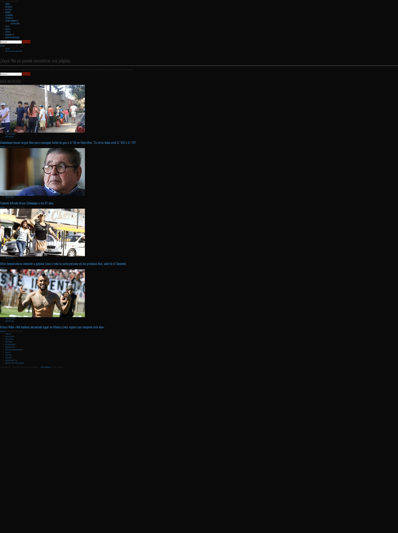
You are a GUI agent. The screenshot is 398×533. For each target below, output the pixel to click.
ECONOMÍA (9, 15)
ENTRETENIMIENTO (11, 20)
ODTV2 (7, 29)
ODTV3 (7, 31)
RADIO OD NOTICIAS (12, 37)
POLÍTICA (8, 9)
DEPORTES (9, 17)
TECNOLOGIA (15, 23)
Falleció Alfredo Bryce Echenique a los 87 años (27, 203)
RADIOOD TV (9, 34)
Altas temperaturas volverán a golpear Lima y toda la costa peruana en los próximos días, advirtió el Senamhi (63, 263)
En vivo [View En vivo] (2, 45)
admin (3, 146)
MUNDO (8, 12)
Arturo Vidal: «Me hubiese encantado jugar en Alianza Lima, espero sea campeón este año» (52, 326)
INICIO (7, 4)
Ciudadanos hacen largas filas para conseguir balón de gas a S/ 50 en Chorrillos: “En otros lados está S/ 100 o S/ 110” (68, 142)
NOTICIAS (8, 6)
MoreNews (45, 367)
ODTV (7, 26)
